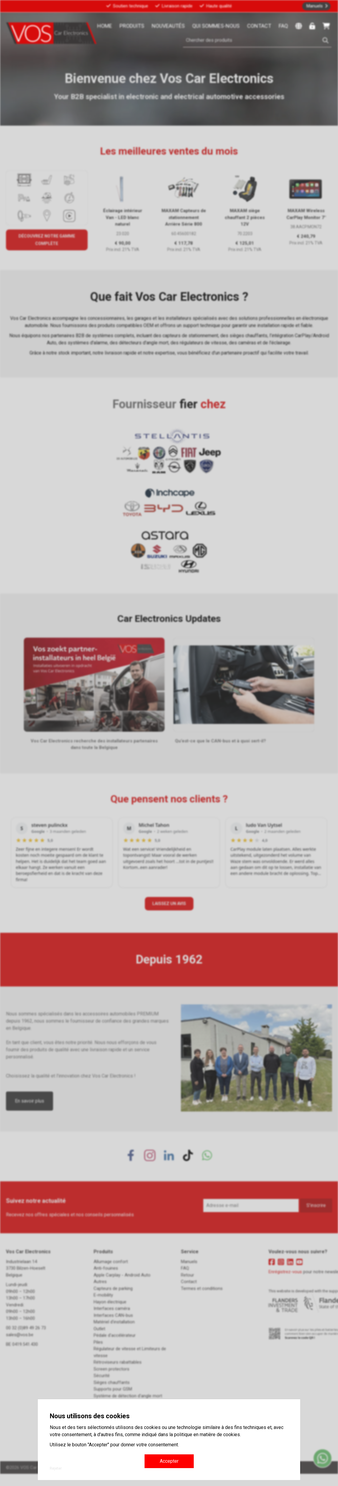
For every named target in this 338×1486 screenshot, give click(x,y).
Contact (259, 26)
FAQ (283, 26)
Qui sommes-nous (216, 26)
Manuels (314, 6)
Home (104, 26)
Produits (132, 26)
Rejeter (56, 1468)
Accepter (169, 1461)
